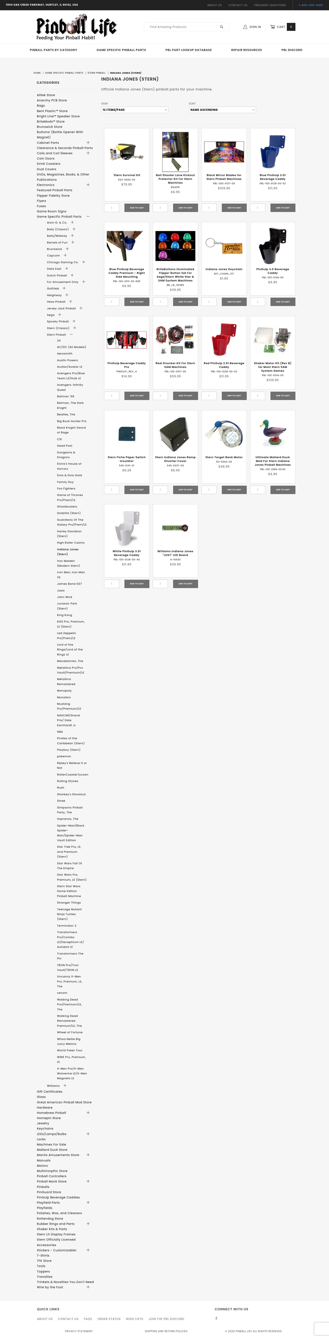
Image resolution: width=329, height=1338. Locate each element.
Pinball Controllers (52, 1176)
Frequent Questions (270, 5)
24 (59, 341)
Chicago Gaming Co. (63, 262)
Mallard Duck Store (52, 1150)
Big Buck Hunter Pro (71, 421)
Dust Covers (46, 169)
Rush (60, 788)
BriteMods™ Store (51, 121)
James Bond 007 (69, 584)
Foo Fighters (66, 488)
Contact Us (237, 5)
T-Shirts (43, 1255)
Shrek (61, 801)
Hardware (45, 1107)
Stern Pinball (57, 335)
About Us (214, 5)
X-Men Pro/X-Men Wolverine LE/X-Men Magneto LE (72, 1073)
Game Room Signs (52, 211)
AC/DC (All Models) (71, 347)
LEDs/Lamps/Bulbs (52, 1134)
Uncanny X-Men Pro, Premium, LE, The (69, 981)
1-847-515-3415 (311, 5)
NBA (60, 732)
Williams (54, 1086)
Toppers (43, 1271)
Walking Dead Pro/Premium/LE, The (69, 1004)
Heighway (55, 295)
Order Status (109, 1319)
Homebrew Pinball (51, 1113)
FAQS (88, 1319)
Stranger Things (69, 903)
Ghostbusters (67, 507)
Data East (54, 269)
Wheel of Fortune (70, 1032)
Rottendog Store (50, 1218)
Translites (45, 1277)
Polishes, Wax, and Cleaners (59, 1213)
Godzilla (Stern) (69, 513)
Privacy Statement (79, 1331)
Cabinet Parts (48, 143)
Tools (41, 1266)
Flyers (41, 201)
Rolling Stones (67, 781)
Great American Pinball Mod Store (64, 1102)
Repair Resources (246, 50)
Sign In (252, 27)
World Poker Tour (70, 1050)
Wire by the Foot (50, 1287)
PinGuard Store (49, 1192)
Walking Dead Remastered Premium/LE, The (69, 1021)
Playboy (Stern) (69, 750)
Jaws (61, 590)
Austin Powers (67, 360)
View (104, 103)
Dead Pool (64, 446)
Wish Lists (134, 1319)
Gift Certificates (50, 1091)
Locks (41, 1139)
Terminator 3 (66, 926)
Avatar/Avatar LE (69, 367)
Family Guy (65, 482)
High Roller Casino (71, 543)
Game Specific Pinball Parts (121, 50)
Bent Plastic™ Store (52, 111)
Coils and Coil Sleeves (55, 153)
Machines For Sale (51, 1144)
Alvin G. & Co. (57, 223)
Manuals (44, 1160)
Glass (41, 1097)
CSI (59, 439)
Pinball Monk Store (52, 1181)
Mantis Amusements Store (58, 1155)
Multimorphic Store (52, 1171)
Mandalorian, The (70, 661)
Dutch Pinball (57, 275)
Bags (41, 105)
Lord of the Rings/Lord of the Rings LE (70, 650)
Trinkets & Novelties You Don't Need (65, 1282)
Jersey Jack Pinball (62, 308)
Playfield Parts (48, 1203)
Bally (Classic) (58, 229)
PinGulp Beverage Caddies (58, 1197)
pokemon (64, 756)
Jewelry (43, 1123)
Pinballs (43, 1187)
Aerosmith (65, 354)
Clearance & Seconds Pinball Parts (65, 148)
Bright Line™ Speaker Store (58, 116)
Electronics (46, 185)
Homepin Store (49, 1118)
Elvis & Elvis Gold (69, 475)
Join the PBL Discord (166, 1319)
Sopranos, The (67, 819)
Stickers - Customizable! (57, 1250)
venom (62, 993)
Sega (51, 315)
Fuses (41, 206)
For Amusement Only (63, 282)
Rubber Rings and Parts (56, 1224)
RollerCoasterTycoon (73, 775)
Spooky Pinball (58, 321)
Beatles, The (66, 414)
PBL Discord (291, 50)
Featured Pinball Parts (54, 190)
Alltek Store (46, 95)
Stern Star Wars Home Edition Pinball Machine (69, 891)
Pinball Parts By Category (53, 50)
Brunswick (55, 249)
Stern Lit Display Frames (56, 1234)
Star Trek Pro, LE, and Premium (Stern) (69, 852)
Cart (282, 27)
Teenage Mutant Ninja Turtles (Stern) (69, 914)
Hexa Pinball (56, 302)
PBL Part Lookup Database (189, 50)
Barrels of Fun (58, 243)
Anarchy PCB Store (52, 100)
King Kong (64, 615)
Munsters (64, 697)
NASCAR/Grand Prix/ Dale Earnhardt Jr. (68, 720)
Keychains (45, 1128)
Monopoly (64, 691)
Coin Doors (46, 158)
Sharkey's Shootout (71, 794)
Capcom (54, 256)
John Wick (64, 597)
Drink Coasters (49, 164)
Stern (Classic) (58, 328)
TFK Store (44, 1261)
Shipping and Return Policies (166, 1331)
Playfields (44, 1208)
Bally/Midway (57, 236)
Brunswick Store (50, 127)
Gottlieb (53, 288)
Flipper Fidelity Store (53, 196)
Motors (42, 1166)
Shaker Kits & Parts (52, 1229)
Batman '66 (65, 396)
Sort (192, 103)
